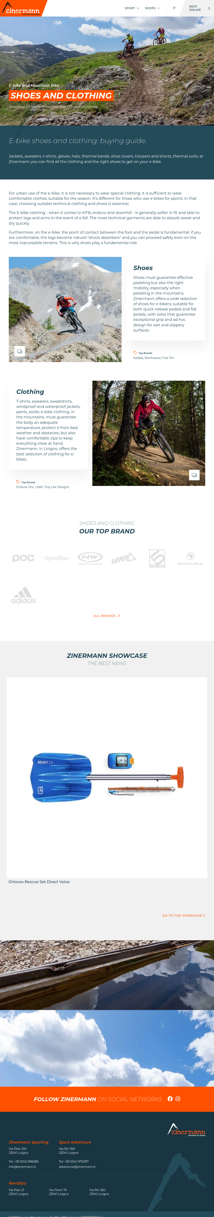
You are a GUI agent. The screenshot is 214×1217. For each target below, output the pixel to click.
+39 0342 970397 (76, 1161)
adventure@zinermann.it (77, 1167)
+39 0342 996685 (26, 1161)
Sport (132, 8)
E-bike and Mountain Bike (47, 107)
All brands (107, 616)
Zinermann (17, 107)
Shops (152, 8)
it (174, 8)
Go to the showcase (183, 915)
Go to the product (107, 782)
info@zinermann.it (22, 1167)
